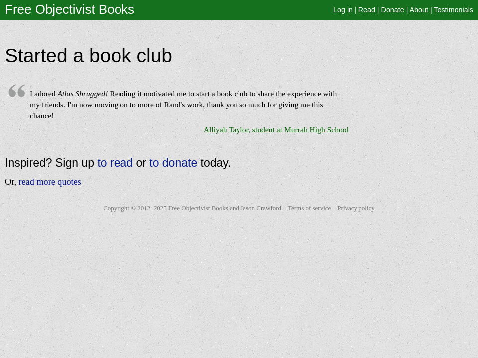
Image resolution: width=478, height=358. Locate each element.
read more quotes (50, 182)
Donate (392, 10)
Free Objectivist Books (69, 9)
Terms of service (309, 208)
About (419, 10)
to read (115, 162)
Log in (343, 10)
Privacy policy (355, 208)
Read (366, 10)
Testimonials (453, 10)
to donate (173, 162)
